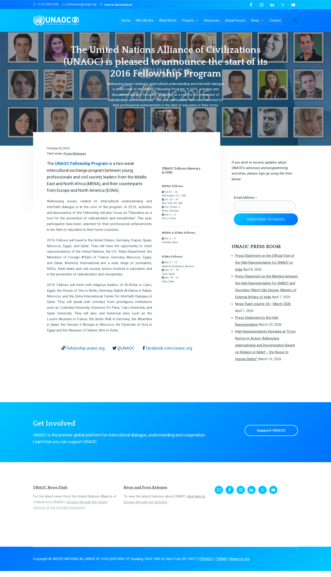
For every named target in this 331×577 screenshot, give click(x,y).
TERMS (221, 565)
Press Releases (74, 159)
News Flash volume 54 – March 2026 (263, 310)
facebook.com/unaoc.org (169, 354)
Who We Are (145, 21)
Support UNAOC (271, 436)
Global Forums (235, 21)
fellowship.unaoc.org (85, 354)
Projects (190, 20)
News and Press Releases (145, 494)
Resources (212, 21)
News (257, 20)
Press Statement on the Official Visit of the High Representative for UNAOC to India (264, 269)
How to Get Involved (116, 4)
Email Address (245, 204)
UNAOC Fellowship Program (81, 169)
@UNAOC (126, 354)
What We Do (168, 21)
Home (126, 21)
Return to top (240, 565)
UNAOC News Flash (50, 494)
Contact (275, 21)
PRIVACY (206, 565)
